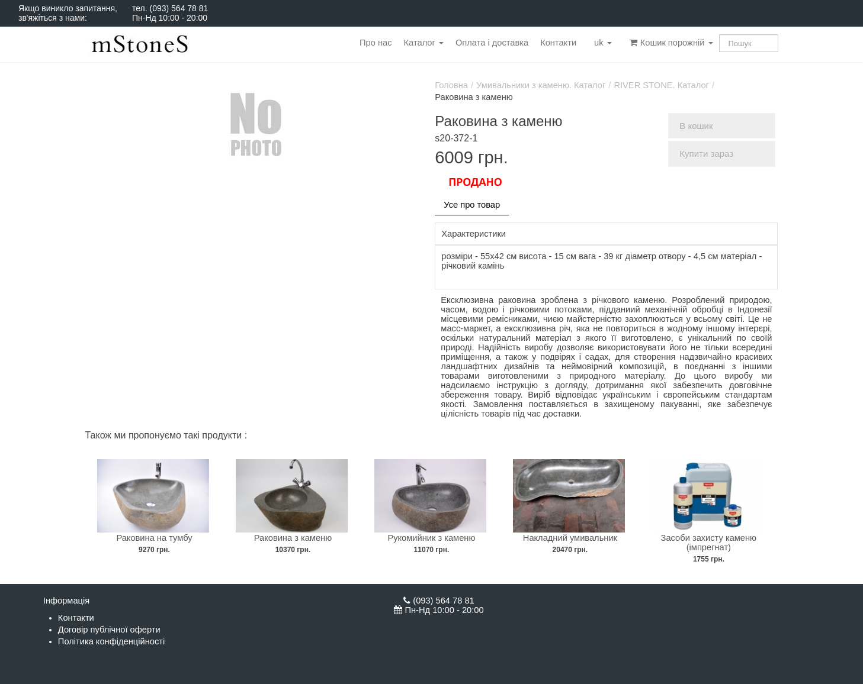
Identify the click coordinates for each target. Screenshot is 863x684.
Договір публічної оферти (109, 629)
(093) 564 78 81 (178, 8)
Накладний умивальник (570, 538)
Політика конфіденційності (111, 641)
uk (603, 42)
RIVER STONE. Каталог (661, 85)
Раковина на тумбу (154, 538)
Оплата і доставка (491, 42)
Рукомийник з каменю (431, 538)
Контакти (558, 42)
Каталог (424, 42)
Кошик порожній (671, 42)
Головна (451, 85)
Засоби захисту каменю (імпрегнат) (709, 542)
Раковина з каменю (293, 538)
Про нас (376, 42)
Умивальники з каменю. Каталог (540, 85)
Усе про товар (472, 204)
